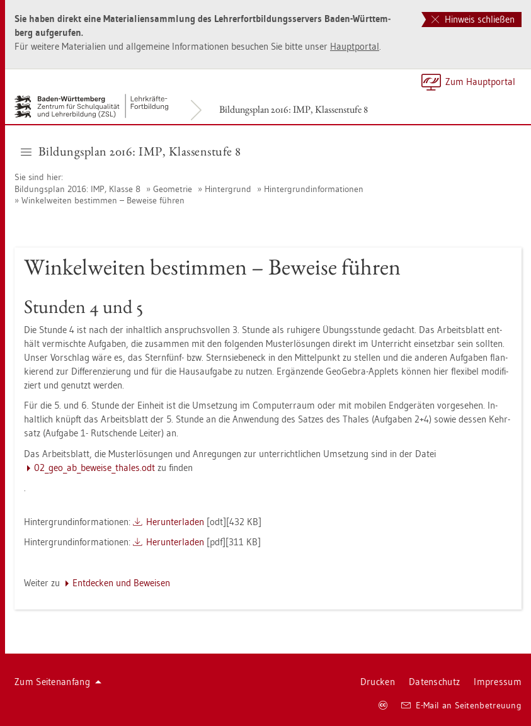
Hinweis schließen (473, 19)
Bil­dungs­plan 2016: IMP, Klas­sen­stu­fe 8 (293, 109)
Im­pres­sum (498, 682)
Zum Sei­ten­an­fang (57, 682)
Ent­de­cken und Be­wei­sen (121, 583)
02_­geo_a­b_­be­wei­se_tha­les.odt (94, 468)
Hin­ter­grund (228, 189)
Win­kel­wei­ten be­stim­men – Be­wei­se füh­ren (103, 200)
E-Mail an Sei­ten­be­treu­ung (461, 705)
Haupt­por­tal (354, 46)
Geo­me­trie (172, 189)
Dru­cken (377, 682)
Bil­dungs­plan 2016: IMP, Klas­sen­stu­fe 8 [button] (131, 151)
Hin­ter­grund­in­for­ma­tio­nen (313, 189)
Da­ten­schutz (434, 682)
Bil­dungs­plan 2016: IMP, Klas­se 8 (77, 189)
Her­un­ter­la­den (175, 522)
